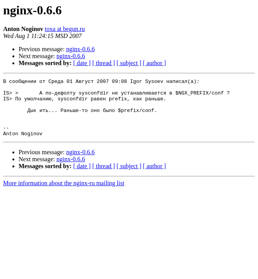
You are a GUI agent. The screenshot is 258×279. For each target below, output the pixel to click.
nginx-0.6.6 (80, 49)
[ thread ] (103, 63)
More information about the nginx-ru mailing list (63, 194)
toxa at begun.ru (65, 29)
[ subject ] (129, 63)
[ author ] (154, 63)
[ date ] (82, 63)
